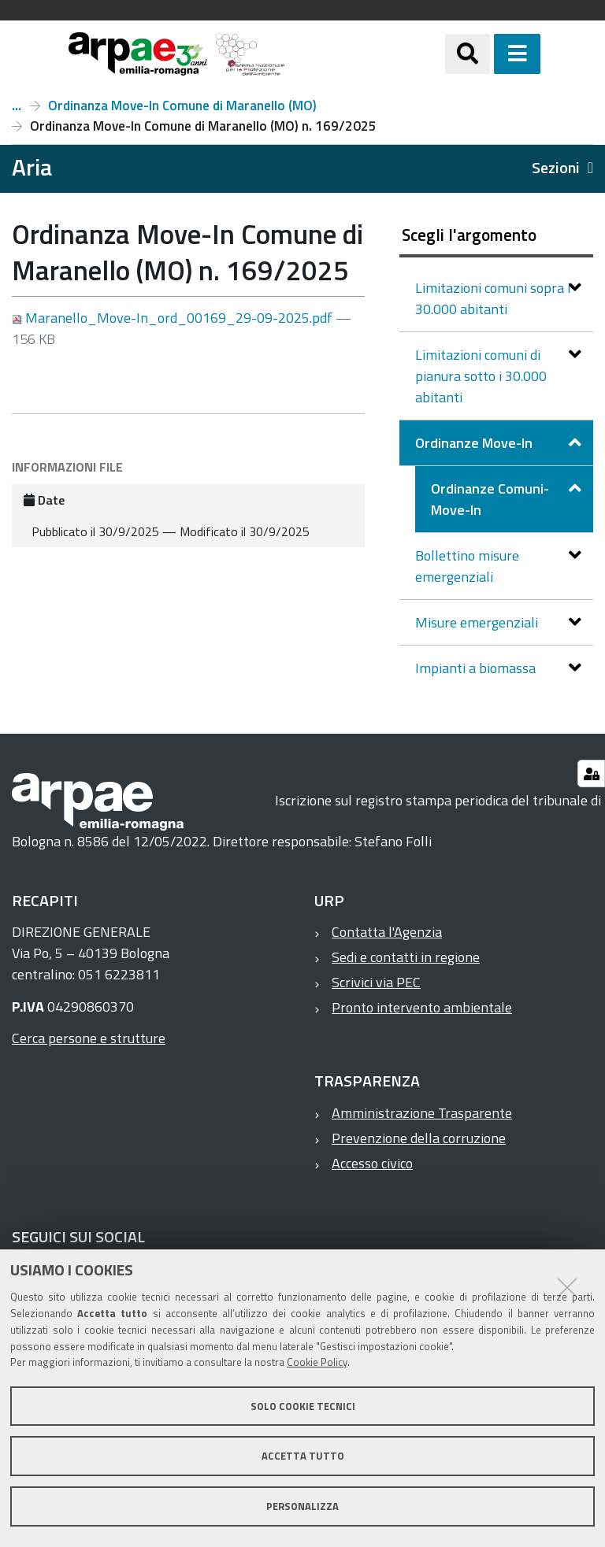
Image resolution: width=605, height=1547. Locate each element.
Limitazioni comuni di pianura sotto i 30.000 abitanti (481, 376)
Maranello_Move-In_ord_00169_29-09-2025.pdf (174, 317)
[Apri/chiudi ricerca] (487, 54)
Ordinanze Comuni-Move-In (16, 105)
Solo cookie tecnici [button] (303, 1406)
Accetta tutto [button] (303, 1456)
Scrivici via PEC (376, 982)
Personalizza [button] (302, 1506)
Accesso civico (372, 1163)
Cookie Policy (317, 1362)
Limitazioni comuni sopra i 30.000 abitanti (492, 298)
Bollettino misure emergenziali (467, 566)
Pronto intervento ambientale (422, 1007)
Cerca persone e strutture (88, 1038)
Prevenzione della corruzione (419, 1138)
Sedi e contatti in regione (406, 957)
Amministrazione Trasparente (422, 1112)
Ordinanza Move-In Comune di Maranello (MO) (182, 105)
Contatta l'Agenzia (387, 931)
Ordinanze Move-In (475, 442)
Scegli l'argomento (469, 234)
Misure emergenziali (478, 622)
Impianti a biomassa (477, 668)
